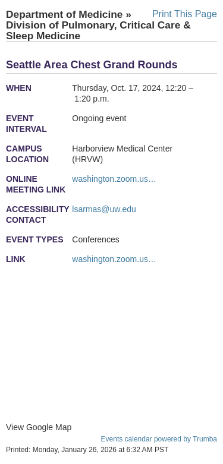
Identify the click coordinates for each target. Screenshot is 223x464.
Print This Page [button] (184, 14)
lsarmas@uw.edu (104, 209)
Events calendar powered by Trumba (159, 439)
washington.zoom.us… (114, 179)
